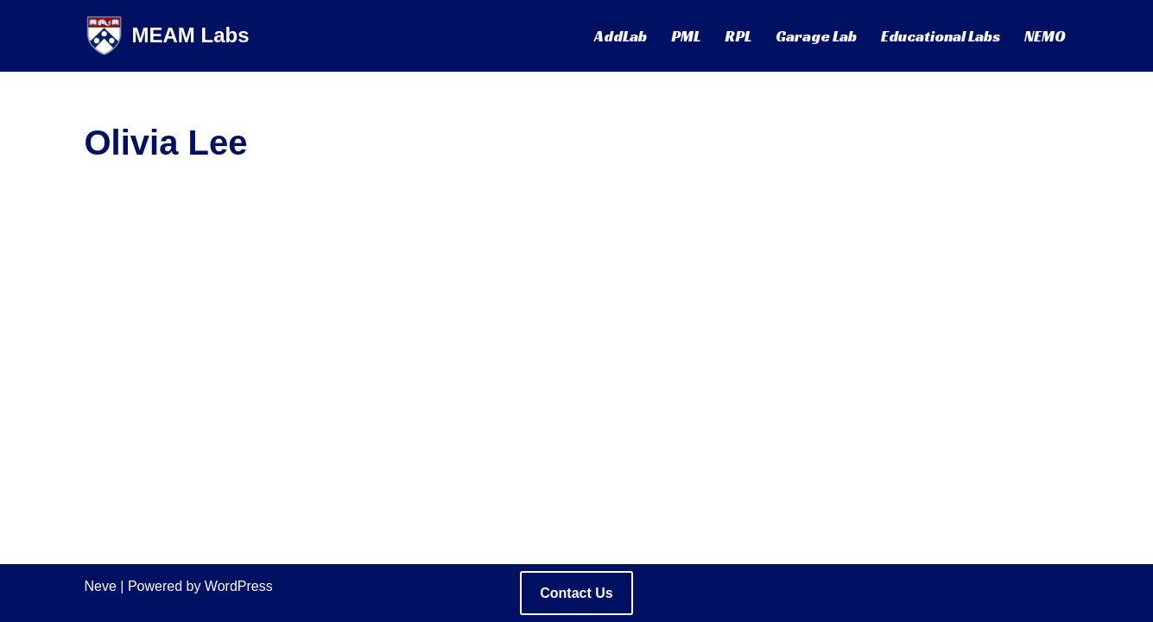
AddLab (620, 36)
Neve (101, 586)
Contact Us (576, 593)
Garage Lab (816, 36)
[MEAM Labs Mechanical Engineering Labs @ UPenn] (167, 36)
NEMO (1045, 36)
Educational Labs (940, 36)
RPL (738, 36)
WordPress (239, 586)
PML (685, 36)
